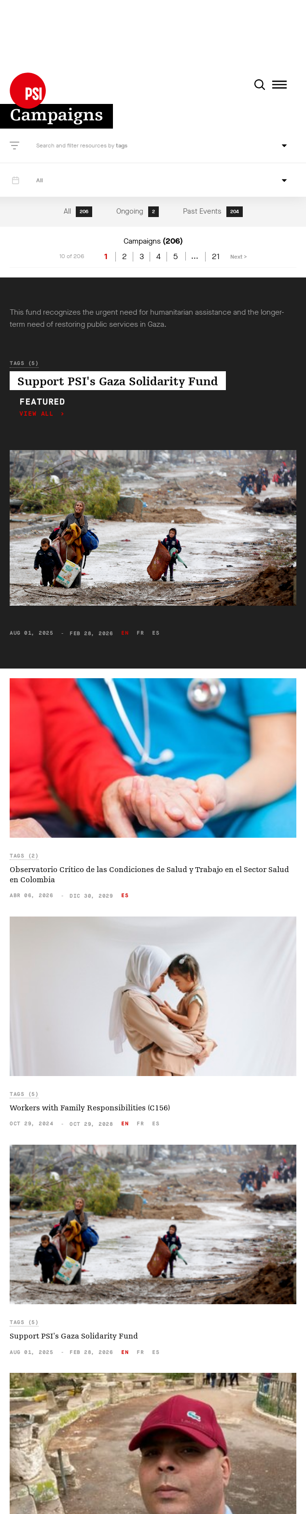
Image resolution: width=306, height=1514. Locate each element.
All (78, 211)
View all (38, 414)
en (124, 633)
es (155, 633)
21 (216, 257)
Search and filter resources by (76, 145)
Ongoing (137, 211)
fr (140, 633)
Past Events (213, 211)
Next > (238, 257)
